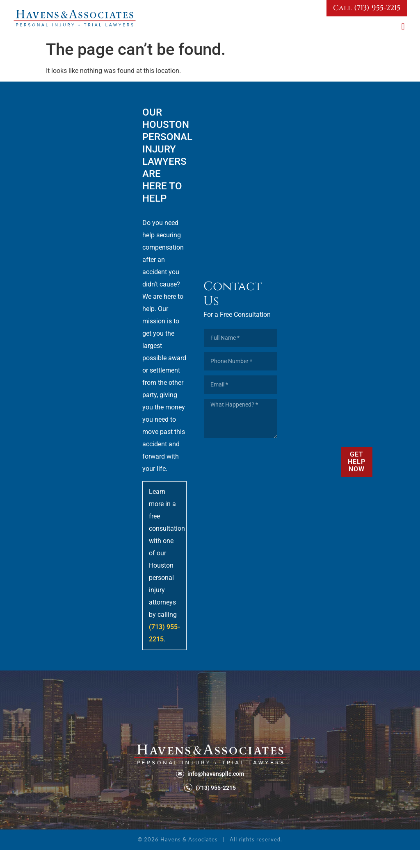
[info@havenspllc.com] (180, 774)
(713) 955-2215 (216, 787)
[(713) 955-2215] (188, 788)
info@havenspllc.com (215, 773)
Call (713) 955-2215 (366, 8)
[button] (403, 26)
